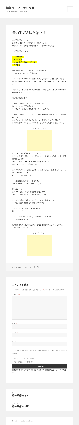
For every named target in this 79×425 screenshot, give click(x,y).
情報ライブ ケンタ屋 (20, 8)
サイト (14, 341)
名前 (14, 323)
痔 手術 (36, 267)
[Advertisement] (39, 140)
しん (25, 267)
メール (15, 332)
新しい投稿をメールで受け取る (24, 362)
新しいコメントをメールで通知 (24, 358)
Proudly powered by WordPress (22, 421)
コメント (16, 295)
